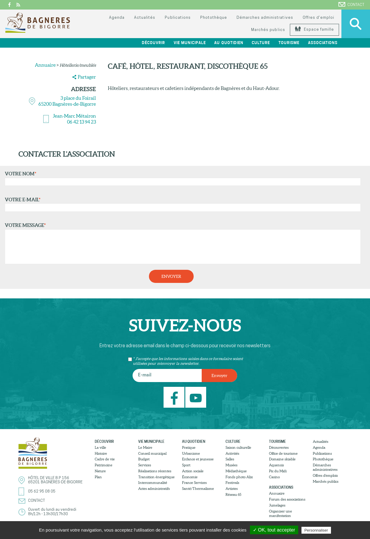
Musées (231, 465)
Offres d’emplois (325, 475)
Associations (323, 42)
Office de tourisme (283, 453)
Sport (186, 465)
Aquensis (276, 465)
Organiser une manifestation (280, 513)
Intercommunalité (152, 483)
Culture (261, 42)
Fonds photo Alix (239, 477)
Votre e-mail (181, 204)
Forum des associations (287, 499)
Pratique (188, 447)
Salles (230, 459)
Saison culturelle (238, 447)
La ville (100, 447)
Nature (100, 471)
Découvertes (279, 447)
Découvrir (153, 42)
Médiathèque (236, 471)
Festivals (232, 483)
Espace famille (314, 30)
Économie (190, 477)
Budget (144, 459)
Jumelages (277, 505)
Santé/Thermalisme (198, 488)
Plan (98, 477)
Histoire (101, 453)
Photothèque (213, 18)
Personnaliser (316, 530)
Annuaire (45, 65)
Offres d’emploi (318, 18)
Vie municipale (190, 42)
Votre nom (181, 178)
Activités (232, 453)
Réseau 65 (233, 494)
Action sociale (192, 471)
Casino (274, 477)
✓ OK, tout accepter (274, 529)
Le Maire (145, 447)
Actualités (144, 18)
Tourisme (289, 42)
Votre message (181, 243)
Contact (351, 4)
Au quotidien (228, 42)
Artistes (232, 488)
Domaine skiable (282, 459)
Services (144, 465)
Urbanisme (191, 453)
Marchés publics (268, 30)
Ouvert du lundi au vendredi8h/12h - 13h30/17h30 (52, 512)
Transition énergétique (156, 477)
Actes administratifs (154, 488)
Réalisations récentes (154, 471)
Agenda (117, 18)
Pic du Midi (278, 471)
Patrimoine (103, 465)
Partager (87, 77)
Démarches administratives (265, 18)
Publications (177, 18)
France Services (194, 483)
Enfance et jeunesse (198, 459)
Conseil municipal (152, 453)
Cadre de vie (105, 459)
